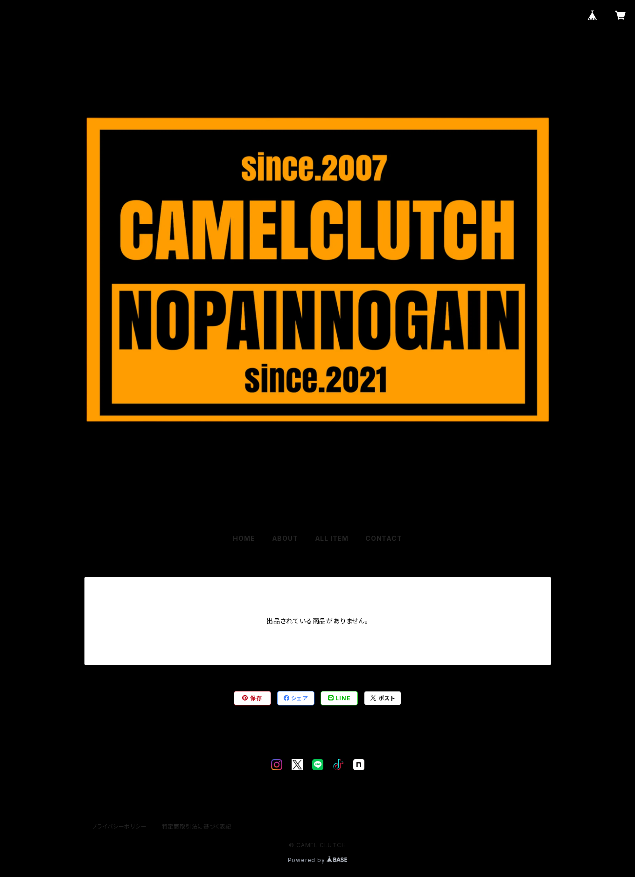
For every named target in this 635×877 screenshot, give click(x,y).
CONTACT (383, 538)
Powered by (318, 859)
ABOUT (285, 538)
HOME (244, 538)
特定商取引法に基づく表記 (197, 826)
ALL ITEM (332, 538)
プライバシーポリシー (119, 826)
